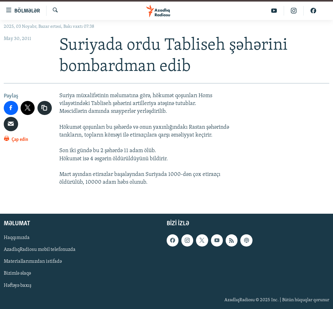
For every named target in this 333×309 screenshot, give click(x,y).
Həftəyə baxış (18, 285)
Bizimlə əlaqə (17, 273)
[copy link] (44, 108)
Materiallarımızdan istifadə (33, 261)
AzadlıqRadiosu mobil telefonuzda (40, 249)
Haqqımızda (17, 238)
